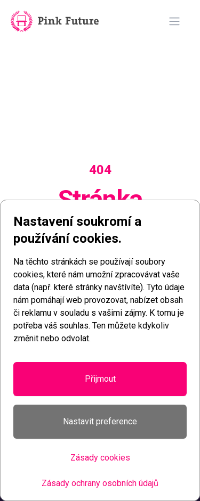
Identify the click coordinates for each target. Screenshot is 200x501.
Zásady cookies (100, 458)
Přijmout (100, 379)
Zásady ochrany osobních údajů (100, 483)
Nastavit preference (100, 421)
